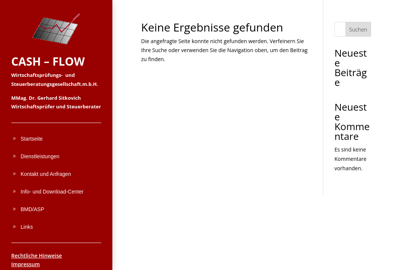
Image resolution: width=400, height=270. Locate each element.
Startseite (32, 139)
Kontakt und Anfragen (46, 174)
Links (27, 227)
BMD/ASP (32, 209)
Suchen (358, 29)
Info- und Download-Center (52, 192)
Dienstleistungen (40, 156)
